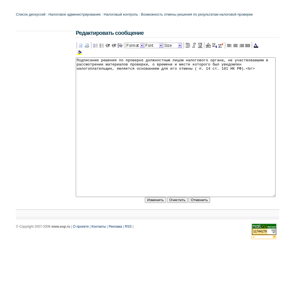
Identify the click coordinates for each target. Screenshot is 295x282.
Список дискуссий (30, 14)
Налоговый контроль (121, 14)
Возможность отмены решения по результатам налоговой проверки (197, 14)
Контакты (98, 254)
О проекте (81, 254)
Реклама (115, 254)
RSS (128, 254)
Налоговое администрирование (74, 14)
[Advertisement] (38, 118)
